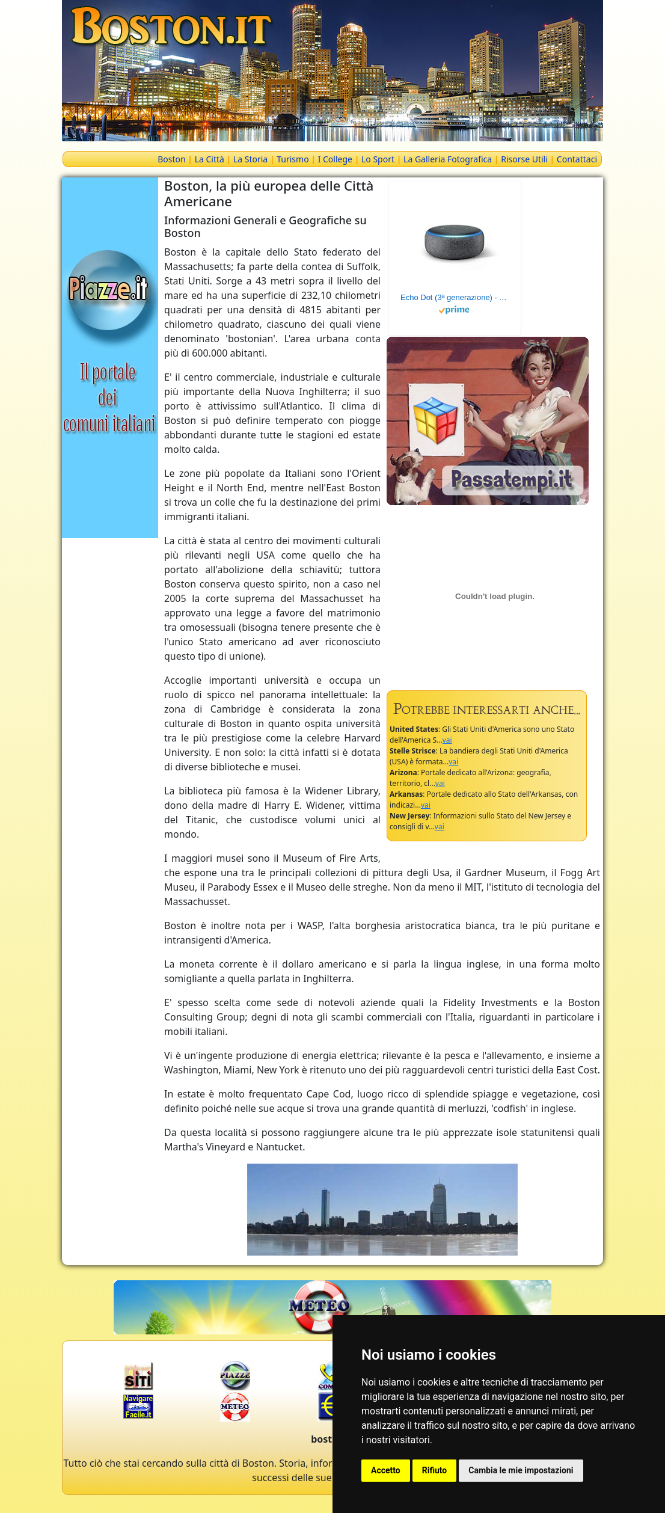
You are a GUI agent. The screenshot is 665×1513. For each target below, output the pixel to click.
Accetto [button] (385, 1470)
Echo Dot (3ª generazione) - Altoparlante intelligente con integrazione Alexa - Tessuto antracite (454, 297)
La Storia (250, 159)
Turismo (292, 159)
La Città (209, 159)
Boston (171, 159)
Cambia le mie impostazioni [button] (520, 1470)
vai (447, 740)
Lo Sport (377, 159)
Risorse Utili (524, 159)
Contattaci (577, 159)
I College (335, 159)
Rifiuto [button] (434, 1470)
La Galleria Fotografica (447, 159)
